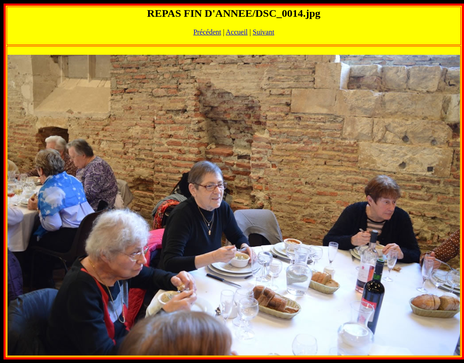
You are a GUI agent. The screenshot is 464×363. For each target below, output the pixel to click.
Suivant (263, 32)
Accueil (237, 32)
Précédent (207, 32)
